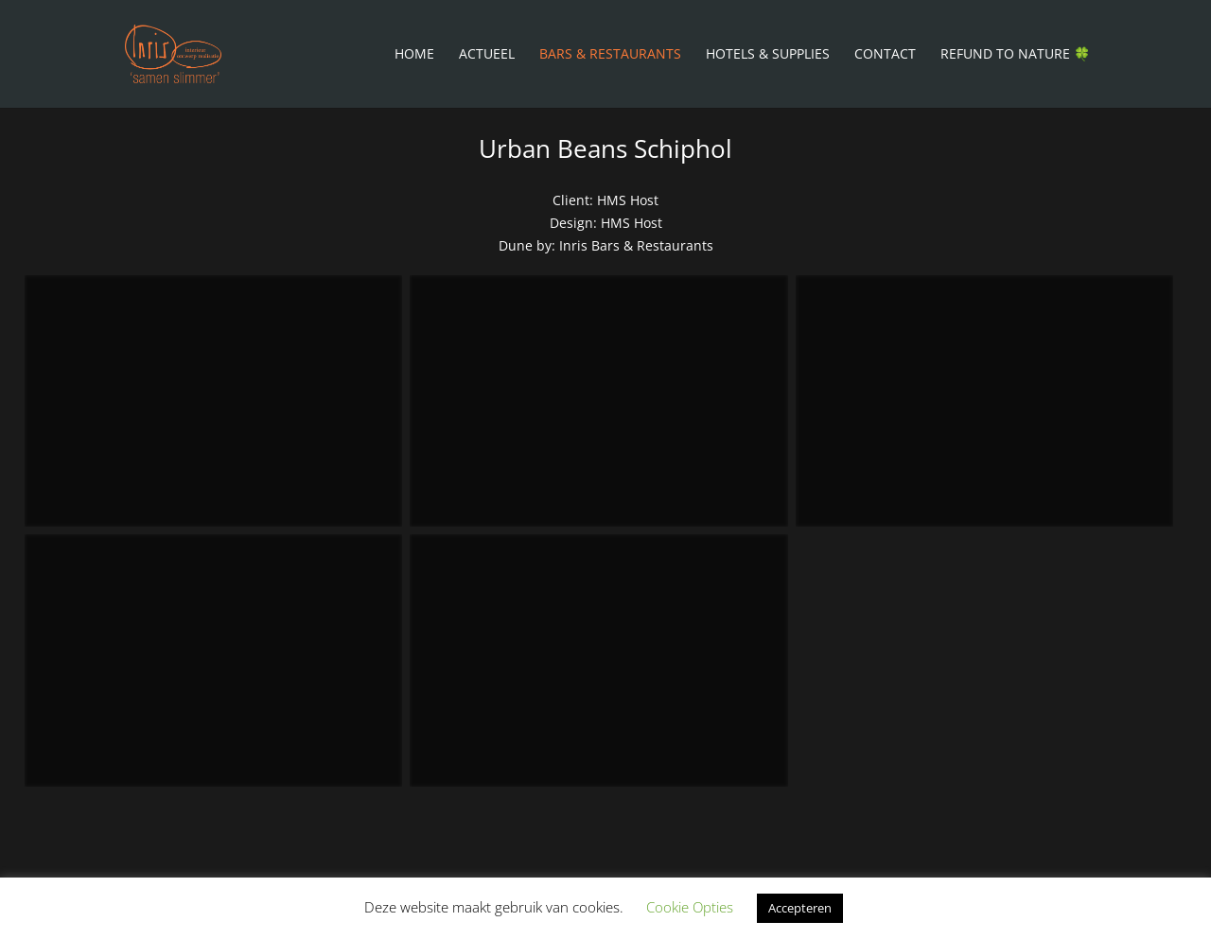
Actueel (487, 54)
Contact (885, 54)
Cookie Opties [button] (689, 906)
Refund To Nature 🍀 (1015, 54)
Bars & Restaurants (610, 54)
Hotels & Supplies (768, 54)
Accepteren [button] (800, 907)
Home (414, 54)
